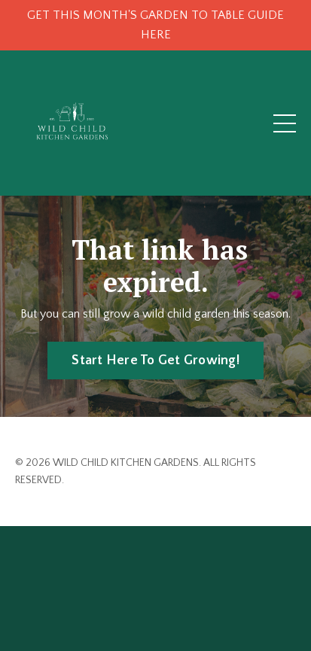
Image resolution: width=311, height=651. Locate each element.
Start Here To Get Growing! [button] (155, 360)
